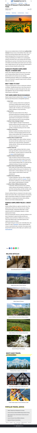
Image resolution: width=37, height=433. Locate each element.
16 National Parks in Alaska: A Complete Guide (18, 370)
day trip (24, 179)
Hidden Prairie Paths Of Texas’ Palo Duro (18, 285)
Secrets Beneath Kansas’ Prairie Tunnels (18, 269)
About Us (7, 422)
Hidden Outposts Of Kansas (18, 301)
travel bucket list (8, 229)
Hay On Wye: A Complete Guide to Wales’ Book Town (18, 386)
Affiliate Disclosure (24, 422)
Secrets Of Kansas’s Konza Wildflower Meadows (16, 418)
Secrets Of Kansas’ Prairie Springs (18, 348)
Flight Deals (14, 12)
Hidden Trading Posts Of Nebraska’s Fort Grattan (16, 410)
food (23, 160)
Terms (14, 422)
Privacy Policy (18, 422)
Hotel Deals (8, 12)
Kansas (27, 12)
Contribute (11, 422)
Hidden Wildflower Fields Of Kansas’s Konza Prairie (18, 332)
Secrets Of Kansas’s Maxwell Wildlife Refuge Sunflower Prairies (19, 412)
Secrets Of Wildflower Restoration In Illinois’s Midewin (18, 317)
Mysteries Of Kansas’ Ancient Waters (14, 420)
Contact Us (29, 422)
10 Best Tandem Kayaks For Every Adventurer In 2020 (18, 402)
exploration (16, 224)
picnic (12, 154)
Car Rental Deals (21, 12)
